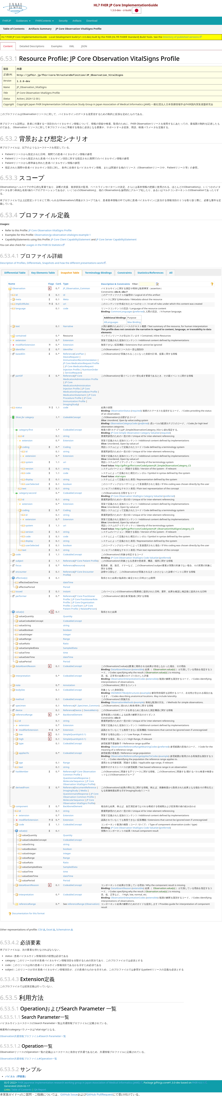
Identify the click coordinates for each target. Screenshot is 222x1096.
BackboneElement (72, 714)
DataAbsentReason (121, 668)
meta (18, 298)
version (29, 468)
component (22, 805)
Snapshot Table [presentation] (70, 272)
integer (67, 634)
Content (7, 46)
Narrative (68, 325)
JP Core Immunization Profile (77, 399)
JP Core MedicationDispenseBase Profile (80, 390)
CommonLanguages (121, 311)
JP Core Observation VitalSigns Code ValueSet (135, 557)
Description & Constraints (115, 283)
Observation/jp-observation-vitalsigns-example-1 (63, 234)
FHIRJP (6, 20)
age (21, 762)
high (21, 738)
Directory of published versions (181, 37)
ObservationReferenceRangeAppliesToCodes (134, 755)
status (19, 407)
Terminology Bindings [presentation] (98, 272)
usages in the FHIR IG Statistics (44, 244)
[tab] (15, 272)
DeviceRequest (71, 356)
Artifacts (77, 20)
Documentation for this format (26, 913)
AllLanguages (111, 321)
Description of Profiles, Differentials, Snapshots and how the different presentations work (51, 262)
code (65, 307)
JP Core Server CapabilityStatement (116, 239)
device (19, 709)
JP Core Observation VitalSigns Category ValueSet (137, 495)
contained (21, 335)
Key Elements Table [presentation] (43, 272)
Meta (66, 298)
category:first (26, 429)
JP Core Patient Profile (86, 560)
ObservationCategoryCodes (124, 422)
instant (66, 591)
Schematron (63, 929)
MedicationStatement (74, 394)
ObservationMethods (122, 701)
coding (25, 446)
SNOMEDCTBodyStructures (125, 692)
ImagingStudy (70, 403)
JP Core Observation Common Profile (79, 772)
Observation (18, 288)
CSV (40, 929)
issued (19, 591)
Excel (49, 929)
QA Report (40, 1089)
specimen (21, 705)
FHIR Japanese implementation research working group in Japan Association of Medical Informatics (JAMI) (79, 1082)
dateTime (68, 582)
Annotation (69, 684)
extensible (137, 668)
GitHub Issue (69, 1094)
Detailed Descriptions (31, 46)
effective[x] (21, 577)
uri (64, 303)
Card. (58, 283)
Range (66, 638)
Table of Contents (21, 1089)
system (29, 461)
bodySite (20, 689)
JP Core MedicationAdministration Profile (80, 377)
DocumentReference (85, 786)
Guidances (23, 20)
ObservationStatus (121, 410)
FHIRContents (44, 20)
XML (71, 46)
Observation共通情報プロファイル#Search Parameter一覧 (33, 1035)
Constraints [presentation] (124, 272)
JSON (84, 46)
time (65, 652)
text (18, 325)
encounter (21, 571)
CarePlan (79, 353)
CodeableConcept (72, 416)
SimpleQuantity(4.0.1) (74, 734)
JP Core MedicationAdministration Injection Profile (77, 385)
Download (91, 20)
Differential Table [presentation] (14, 272)
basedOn (20, 353)
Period (66, 586)
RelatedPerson (88, 608)
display (29, 478)
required (136, 410)
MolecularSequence (73, 780)
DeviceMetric (90, 709)
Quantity (67, 615)
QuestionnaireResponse (75, 777)
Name (11, 283)
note (18, 684)
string (66, 435)
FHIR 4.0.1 (198, 1082)
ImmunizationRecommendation (80, 359)
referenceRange (24, 714)
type (21, 743)
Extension (68, 339)
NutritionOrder (90, 369)
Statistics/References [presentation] (150, 272)
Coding (67, 446)
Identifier (68, 348)
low (21, 734)
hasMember (22, 771)
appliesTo (24, 752)
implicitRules (22, 303)
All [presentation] (171, 272)
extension (21, 339)
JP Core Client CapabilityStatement (70, 239)
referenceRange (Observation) (83, 903)
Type (65, 283)
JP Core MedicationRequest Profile (81, 362)
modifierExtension (25, 344)
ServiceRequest (73, 372)
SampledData (70, 647)
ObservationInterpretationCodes (128, 678)
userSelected (32, 483)
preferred (139, 311)
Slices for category (25, 416)
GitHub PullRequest (99, 1094)
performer (21, 595)
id (17, 294)
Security (63, 20)
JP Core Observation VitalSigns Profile (50, 230)
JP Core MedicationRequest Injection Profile (78, 367)
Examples (56, 46)
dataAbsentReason (25, 665)
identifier (20, 348)
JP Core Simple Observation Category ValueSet (135, 432)
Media (83, 790)
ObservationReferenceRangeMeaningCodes (134, 746)
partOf (19, 375)
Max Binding (134, 321)
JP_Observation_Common (76, 288)
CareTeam (77, 605)
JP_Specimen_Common (87, 705)
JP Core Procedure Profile (79, 396)
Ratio (66, 643)
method (20, 698)
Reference (68, 353)
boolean (67, 483)
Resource (79, 564)
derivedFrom (22, 786)
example (145, 692)
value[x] (20, 611)
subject (19, 560)
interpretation (23, 675)
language (20, 307)
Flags (51, 283)
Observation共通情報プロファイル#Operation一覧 (28, 1058)
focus (18, 564)
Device (77, 709)
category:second (27, 492)
